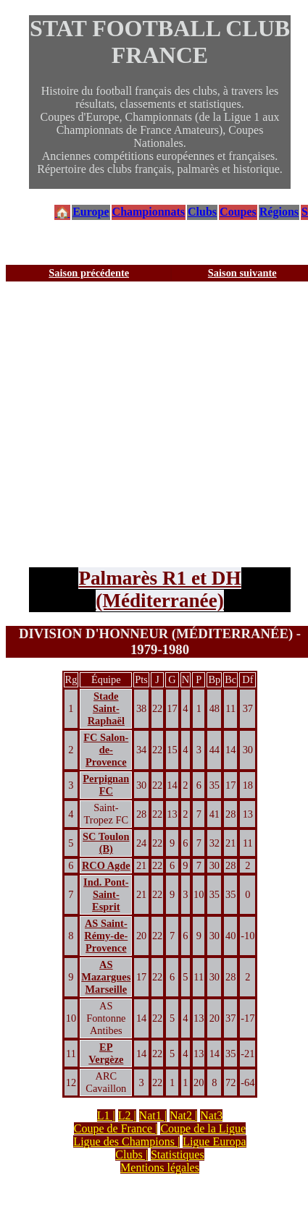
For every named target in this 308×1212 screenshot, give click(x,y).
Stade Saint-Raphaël (106, 708)
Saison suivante (242, 273)
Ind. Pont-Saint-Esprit (105, 894)
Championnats (148, 211)
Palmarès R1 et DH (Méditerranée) (159, 589)
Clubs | (131, 1154)
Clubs (202, 211)
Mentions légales (159, 1167)
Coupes (238, 211)
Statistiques (177, 1154)
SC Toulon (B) (106, 843)
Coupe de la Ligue (203, 1128)
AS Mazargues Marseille (105, 977)
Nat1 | (153, 1115)
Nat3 (211, 1115)
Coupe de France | (116, 1128)
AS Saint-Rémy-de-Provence (106, 936)
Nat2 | (183, 1115)
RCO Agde (106, 865)
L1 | (106, 1115)
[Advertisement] (136, 424)
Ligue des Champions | (126, 1141)
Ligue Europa (214, 1141)
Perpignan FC (106, 785)
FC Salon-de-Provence (105, 750)
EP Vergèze (105, 1053)
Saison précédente (89, 273)
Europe (90, 211)
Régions (279, 211)
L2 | (127, 1115)
